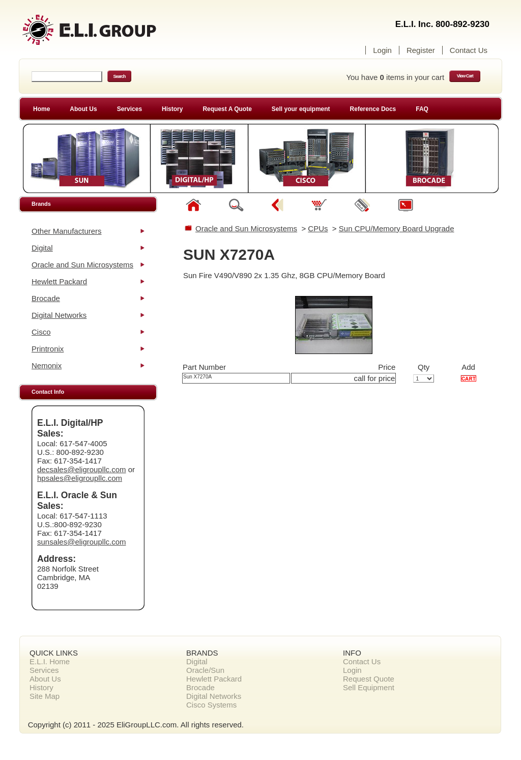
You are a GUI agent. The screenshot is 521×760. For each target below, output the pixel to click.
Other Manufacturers (67, 231)
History (172, 109)
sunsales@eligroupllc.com (81, 541)
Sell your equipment (301, 109)
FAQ (422, 109)
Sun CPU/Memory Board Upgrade (396, 228)
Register (421, 50)
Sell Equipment (368, 687)
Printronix (48, 348)
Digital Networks (59, 315)
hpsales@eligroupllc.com (79, 478)
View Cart (465, 75)
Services (129, 109)
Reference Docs (373, 109)
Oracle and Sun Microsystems (82, 264)
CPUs (318, 228)
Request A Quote (226, 109)
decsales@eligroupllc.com (81, 469)
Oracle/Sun (205, 670)
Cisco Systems (211, 704)
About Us (83, 109)
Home (41, 109)
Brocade (46, 298)
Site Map (45, 696)
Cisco (41, 332)
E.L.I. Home (50, 661)
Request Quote (368, 678)
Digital (42, 247)
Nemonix (47, 365)
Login (382, 50)
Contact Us (468, 50)
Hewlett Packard (59, 281)
